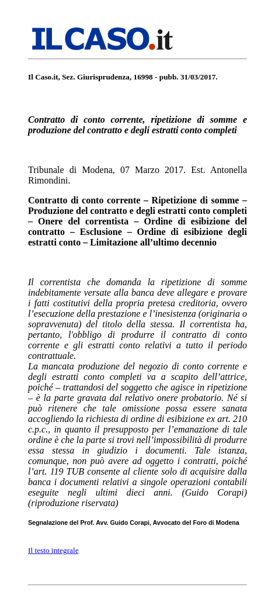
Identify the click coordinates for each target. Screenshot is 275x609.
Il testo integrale (53, 550)
